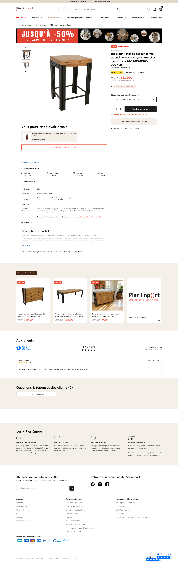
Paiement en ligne (74, 503)
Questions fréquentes (25, 521)
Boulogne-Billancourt (125, 503)
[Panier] (160, 9)
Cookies (19, 517)
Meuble (29, 25)
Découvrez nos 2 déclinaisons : (125, 95)
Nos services (21, 503)
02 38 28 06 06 (83, 1)
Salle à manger (41, 25)
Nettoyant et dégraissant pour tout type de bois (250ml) (54, 133)
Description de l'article (30, 162)
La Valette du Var (123, 510)
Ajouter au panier (141, 109)
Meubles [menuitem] (37, 17)
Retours (69, 517)
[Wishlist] (148, 9)
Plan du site (66, 558)
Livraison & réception (75, 510)
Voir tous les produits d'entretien (64, 147)
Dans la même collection (27, 273)
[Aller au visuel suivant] (26, 72)
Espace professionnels (76, 524)
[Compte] (154, 9)
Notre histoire (22, 510)
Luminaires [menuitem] (105, 17)
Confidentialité (72, 513)
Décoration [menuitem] (138, 17)
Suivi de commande (74, 506)
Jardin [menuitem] (122, 17)
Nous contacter (73, 521)
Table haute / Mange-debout (60, 25)
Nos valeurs (21, 506)
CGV (18, 513)
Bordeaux (120, 506)
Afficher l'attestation (154, 347)
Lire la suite (25, 245)
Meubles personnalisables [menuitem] (79, 17)
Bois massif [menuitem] (54, 17)
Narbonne (120, 513)
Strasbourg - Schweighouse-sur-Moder (133, 517)
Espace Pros (156, 17)
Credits (75, 558)
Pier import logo (24, 9)
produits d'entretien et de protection (89, 217)
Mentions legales (54, 558)
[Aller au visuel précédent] (26, 47)
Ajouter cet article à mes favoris (125, 129)
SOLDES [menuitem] (21, 17)
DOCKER (116, 64)
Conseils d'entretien (75, 532)
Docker (39, 204)
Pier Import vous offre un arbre (80, 528)
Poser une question (36, 394)
